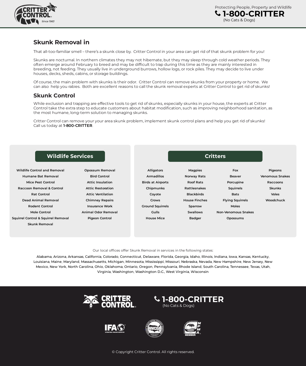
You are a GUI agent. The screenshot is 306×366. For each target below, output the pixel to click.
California (93, 256)
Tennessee (239, 267)
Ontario (130, 267)
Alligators (155, 170)
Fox (235, 170)
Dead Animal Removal (40, 200)
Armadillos (155, 176)
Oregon (146, 267)
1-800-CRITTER (77, 125)
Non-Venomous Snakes (235, 212)
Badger (195, 218)
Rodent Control (40, 206)
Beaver (235, 176)
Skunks (275, 188)
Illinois (207, 256)
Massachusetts (93, 261)
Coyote (155, 194)
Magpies (195, 170)
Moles (235, 206)
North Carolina (80, 267)
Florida (167, 256)
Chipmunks (155, 188)
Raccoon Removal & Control (40, 188)
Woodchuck (275, 200)
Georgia (181, 256)
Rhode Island (190, 267)
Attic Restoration (100, 188)
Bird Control (99, 176)
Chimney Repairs (100, 200)
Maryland (71, 261)
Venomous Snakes (275, 176)
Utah (265, 267)
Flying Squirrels (235, 200)
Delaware (151, 256)
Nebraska (189, 261)
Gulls (155, 212)
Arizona (59, 256)
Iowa (233, 256)
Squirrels (235, 188)
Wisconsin (200, 272)
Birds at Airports (155, 182)
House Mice (155, 218)
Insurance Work (99, 206)
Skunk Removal (40, 224)
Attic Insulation (99, 182)
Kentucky (260, 256)
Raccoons (275, 182)
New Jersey (253, 261)
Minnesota (135, 261)
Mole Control (40, 212)
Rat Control (40, 194)
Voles (275, 194)
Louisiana (41, 261)
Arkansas (75, 256)
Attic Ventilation (99, 194)
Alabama (44, 256)
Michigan (116, 261)
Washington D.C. (149, 272)
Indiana (220, 256)
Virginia (104, 272)
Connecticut (130, 256)
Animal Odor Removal (100, 212)
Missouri (172, 261)
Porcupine (235, 182)
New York (58, 267)
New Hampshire (227, 261)
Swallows (195, 212)
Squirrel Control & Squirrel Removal (40, 218)
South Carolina (216, 267)
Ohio (99, 267)
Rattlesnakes (195, 188)
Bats (235, 194)
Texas (255, 267)
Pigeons (275, 170)
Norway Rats (195, 176)
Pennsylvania (165, 267)
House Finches (195, 200)
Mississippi (154, 261)
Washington (123, 272)
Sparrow (195, 206)
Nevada (205, 261)
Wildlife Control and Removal (40, 170)
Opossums (235, 218)
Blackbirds (195, 194)
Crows (155, 200)
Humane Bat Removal (40, 176)
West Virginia (177, 272)
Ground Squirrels (155, 206)
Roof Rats (195, 182)
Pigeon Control (100, 218)
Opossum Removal (99, 170)
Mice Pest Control (40, 182)
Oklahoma (114, 267)
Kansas (245, 256)
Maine (56, 261)
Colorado (110, 256)
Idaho (195, 256)
